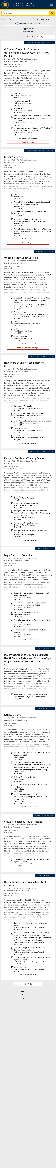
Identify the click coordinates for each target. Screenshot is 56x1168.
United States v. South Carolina (21, 257)
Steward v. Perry (13, 157)
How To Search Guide (28, 31)
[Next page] (42, 984)
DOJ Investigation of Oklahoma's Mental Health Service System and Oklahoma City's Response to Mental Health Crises (27, 658)
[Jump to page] (22, 984)
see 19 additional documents (28, 540)
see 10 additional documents (28, 443)
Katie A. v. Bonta (13, 714)
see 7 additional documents (28, 344)
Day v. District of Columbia (18, 555)
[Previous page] (14, 984)
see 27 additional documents (28, 640)
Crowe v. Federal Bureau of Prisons (23, 821)
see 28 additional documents (28, 807)
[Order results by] (45, 37)
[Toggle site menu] (51, 4)
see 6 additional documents (28, 975)
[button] (28, 23)
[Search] (25, 13)
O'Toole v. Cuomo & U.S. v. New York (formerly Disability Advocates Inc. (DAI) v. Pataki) (26, 53)
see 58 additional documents (28, 138)
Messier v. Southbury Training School (24, 458)
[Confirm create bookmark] (22, 995)
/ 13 (30, 984)
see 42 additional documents (28, 239)
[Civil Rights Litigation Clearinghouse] (13, 4)
